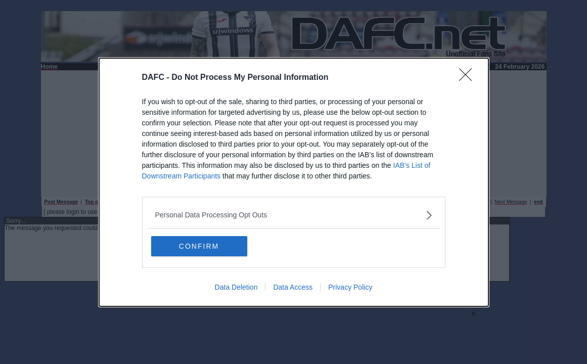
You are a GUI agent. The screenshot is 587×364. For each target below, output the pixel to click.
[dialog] (293, 182)
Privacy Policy (350, 287)
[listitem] (293, 215)
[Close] (468, 77)
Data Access (292, 287)
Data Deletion (236, 287)
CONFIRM (199, 246)
